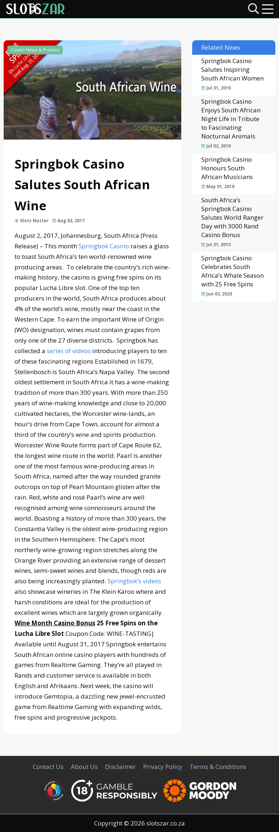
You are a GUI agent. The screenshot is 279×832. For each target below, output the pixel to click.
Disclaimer (120, 766)
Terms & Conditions (218, 766)
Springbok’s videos (134, 581)
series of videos (69, 351)
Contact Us (48, 766)
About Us (84, 766)
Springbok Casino (103, 246)
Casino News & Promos (35, 50)
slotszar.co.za (165, 823)
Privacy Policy (162, 766)
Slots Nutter (34, 221)
